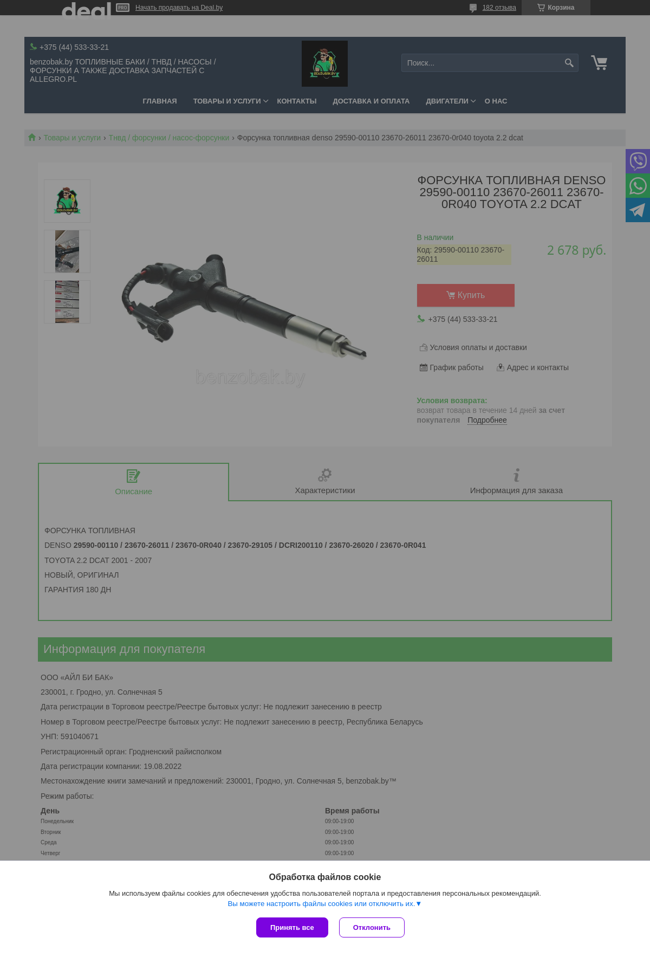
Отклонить (372, 927)
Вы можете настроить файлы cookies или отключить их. (321, 904)
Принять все (292, 927)
